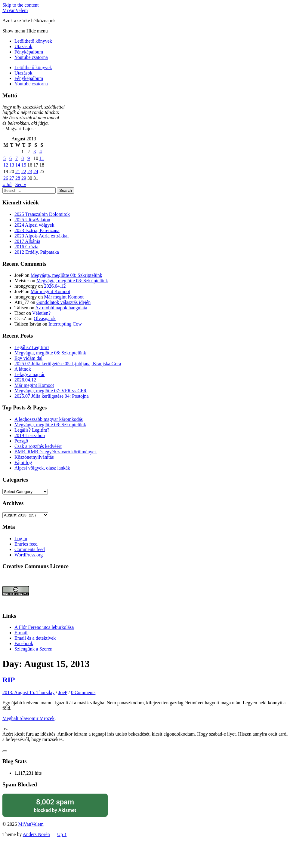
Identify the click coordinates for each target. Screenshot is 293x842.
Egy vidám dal (28, 358)
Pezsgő (21, 440)
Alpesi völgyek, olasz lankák (42, 467)
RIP (8, 680)
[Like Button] (4, 751)
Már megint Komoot (50, 291)
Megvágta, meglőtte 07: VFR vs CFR (50, 390)
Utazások (23, 46)
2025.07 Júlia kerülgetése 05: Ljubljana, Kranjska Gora (67, 363)
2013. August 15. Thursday (28, 692)
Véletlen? (41, 313)
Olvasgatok (45, 318)
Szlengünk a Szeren (33, 648)
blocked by (55, 805)
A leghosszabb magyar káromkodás (48, 419)
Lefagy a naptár (29, 374)
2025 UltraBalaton (32, 219)
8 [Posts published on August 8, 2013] (22, 158)
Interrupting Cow (65, 323)
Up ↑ (62, 834)
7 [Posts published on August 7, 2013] (16, 158)
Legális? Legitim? (31, 347)
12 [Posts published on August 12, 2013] (5, 164)
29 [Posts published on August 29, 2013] (23, 178)
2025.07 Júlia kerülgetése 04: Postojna (51, 396)
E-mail (21, 632)
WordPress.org (28, 554)
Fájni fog (23, 462)
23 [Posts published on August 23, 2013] (29, 171)
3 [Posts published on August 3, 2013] (34, 151)
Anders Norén (36, 834)
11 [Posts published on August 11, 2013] (41, 158)
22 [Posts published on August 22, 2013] (23, 171)
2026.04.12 (55, 286)
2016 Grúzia (26, 246)
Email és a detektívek (35, 638)
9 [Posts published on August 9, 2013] (28, 158)
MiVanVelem (15, 10)
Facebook (23, 643)
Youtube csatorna (31, 57)
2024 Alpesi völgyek (34, 225)
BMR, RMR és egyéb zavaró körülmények (55, 451)
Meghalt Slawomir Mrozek (28, 718)
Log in (20, 538)
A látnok (22, 369)
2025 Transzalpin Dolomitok (42, 214)
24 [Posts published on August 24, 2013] (35, 171)
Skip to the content (20, 5)
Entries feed (26, 544)
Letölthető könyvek (33, 41)
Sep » (20, 184)
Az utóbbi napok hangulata (61, 307)
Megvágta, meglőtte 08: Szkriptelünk (66, 275)
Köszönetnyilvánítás (34, 457)
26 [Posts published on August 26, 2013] (5, 178)
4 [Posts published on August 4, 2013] (40, 151)
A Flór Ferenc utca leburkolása (44, 627)
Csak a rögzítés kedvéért (38, 446)
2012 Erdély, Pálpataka (36, 252)
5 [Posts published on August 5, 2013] (4, 158)
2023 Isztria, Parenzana (37, 230)
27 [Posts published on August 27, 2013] (11, 178)
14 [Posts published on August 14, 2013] (17, 164)
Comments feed (29, 549)
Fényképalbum (28, 51)
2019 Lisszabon (29, 435)
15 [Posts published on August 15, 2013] (23, 164)
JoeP (62, 692)
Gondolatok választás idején (63, 302)
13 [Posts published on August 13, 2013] (11, 164)
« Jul (7, 184)
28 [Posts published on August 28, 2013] (17, 178)
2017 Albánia (27, 241)
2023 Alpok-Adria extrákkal (41, 235)
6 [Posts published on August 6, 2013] (10, 158)
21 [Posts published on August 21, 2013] (17, 171)
